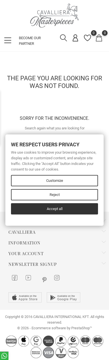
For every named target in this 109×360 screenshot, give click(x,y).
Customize (54, 180)
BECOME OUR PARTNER (30, 41)
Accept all (55, 209)
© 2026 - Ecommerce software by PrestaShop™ (54, 328)
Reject (55, 195)
